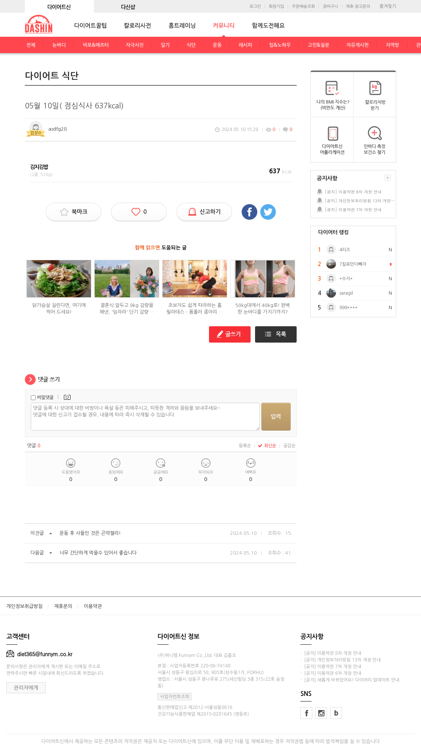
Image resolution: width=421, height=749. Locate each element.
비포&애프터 (96, 45)
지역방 (392, 45)
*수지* (346, 279)
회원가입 (276, 6)
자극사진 (135, 45)
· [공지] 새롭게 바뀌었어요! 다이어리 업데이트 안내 (349, 680)
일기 (165, 45)
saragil (346, 293)
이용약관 (93, 606)
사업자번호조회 (174, 696)
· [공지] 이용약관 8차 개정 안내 (330, 653)
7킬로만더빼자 (352, 264)
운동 (217, 45)
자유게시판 (357, 45)
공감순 (289, 446)
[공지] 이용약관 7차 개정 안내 (353, 209)
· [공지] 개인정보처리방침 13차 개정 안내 (340, 660)
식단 (191, 45)
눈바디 (59, 45)
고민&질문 (318, 45)
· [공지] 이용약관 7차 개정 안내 (330, 666)
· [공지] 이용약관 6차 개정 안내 (330, 673)
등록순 (245, 446)
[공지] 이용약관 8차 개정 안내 (353, 191)
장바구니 (330, 6)
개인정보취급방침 (24, 606)
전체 (30, 45)
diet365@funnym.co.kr (39, 654)
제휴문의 (63, 606)
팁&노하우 (280, 45)
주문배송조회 (303, 6)
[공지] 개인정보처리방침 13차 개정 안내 (360, 200)
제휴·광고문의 (358, 6)
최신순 (267, 446)
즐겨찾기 (387, 6)
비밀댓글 (45, 397)
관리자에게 (26, 687)
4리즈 (344, 250)
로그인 (255, 6)
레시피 (245, 45)
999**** (348, 307)
